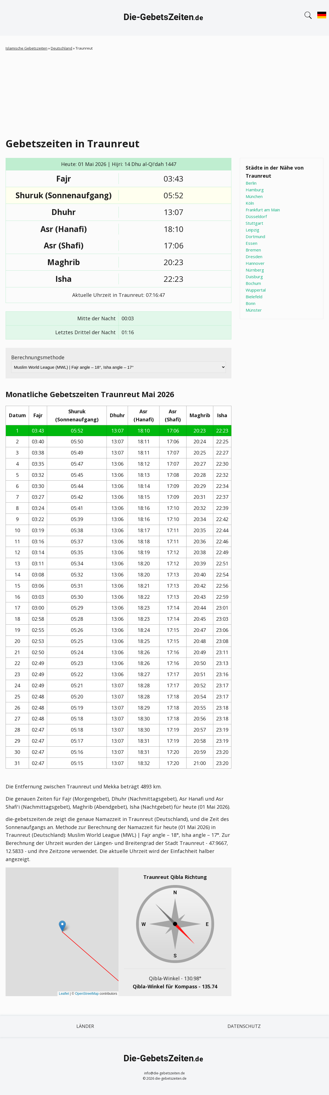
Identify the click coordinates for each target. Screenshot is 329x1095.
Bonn (250, 303)
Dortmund (255, 236)
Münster (254, 310)
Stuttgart (254, 223)
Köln (250, 203)
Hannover (255, 263)
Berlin (251, 183)
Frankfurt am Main (263, 209)
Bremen (253, 250)
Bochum (253, 283)
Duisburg (254, 276)
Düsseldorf (256, 216)
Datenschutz (244, 1026)
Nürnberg (255, 270)
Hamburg (255, 189)
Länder (85, 1026)
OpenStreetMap (87, 994)
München (254, 196)
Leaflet (64, 994)
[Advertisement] (164, 93)
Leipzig (252, 230)
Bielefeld (254, 296)
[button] (62, 926)
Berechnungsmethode (37, 357)
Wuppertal (256, 290)
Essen (251, 243)
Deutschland (61, 48)
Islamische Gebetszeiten (26, 48)
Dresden (254, 256)
